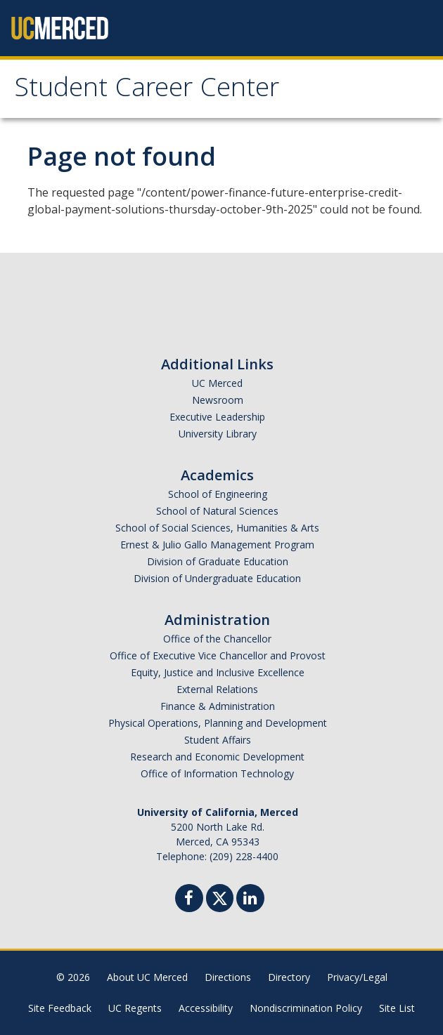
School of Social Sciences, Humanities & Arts (217, 527)
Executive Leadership (217, 416)
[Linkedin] (250, 900)
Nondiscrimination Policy (306, 1008)
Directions (228, 977)
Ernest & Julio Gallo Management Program (217, 544)
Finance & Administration (217, 706)
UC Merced (217, 383)
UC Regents (135, 1008)
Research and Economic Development (217, 756)
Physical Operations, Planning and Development (217, 723)
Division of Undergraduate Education (217, 578)
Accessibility (206, 1008)
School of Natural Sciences (217, 511)
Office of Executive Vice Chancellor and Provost (218, 655)
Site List (397, 1008)
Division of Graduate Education (217, 561)
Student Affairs (217, 739)
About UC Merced (147, 977)
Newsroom (217, 400)
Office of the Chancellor (217, 638)
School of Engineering (217, 494)
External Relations (217, 689)
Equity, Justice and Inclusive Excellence (217, 672)
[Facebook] (189, 900)
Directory (289, 977)
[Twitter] (220, 896)
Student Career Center (146, 90)
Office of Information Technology (217, 773)
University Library (218, 433)
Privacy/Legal (357, 977)
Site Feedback (59, 1008)
